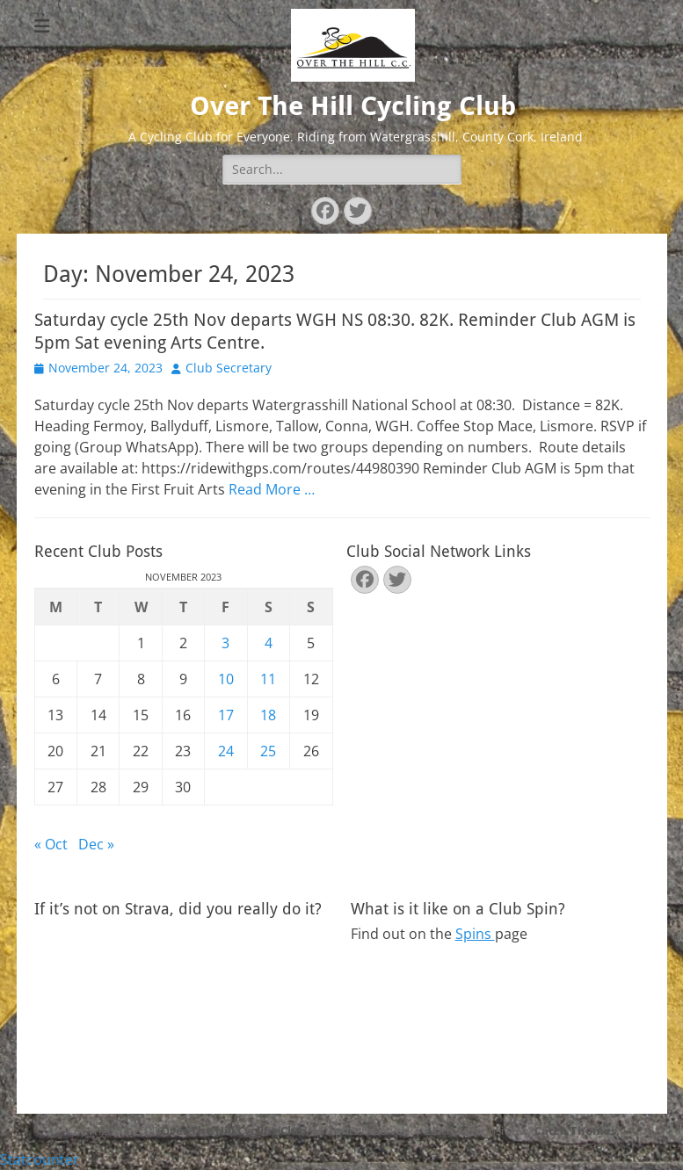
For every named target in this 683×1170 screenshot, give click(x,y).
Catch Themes (575, 1130)
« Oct (51, 844)
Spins (475, 933)
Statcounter (39, 1159)
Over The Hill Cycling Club (353, 105)
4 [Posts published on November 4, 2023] (268, 643)
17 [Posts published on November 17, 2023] (226, 715)
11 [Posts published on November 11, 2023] (268, 679)
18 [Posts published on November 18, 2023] (268, 715)
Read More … (272, 489)
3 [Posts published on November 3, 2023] (225, 643)
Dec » (96, 844)
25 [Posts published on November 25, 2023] (268, 751)
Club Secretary (228, 367)
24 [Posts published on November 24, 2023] (226, 751)
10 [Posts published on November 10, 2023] (226, 679)
